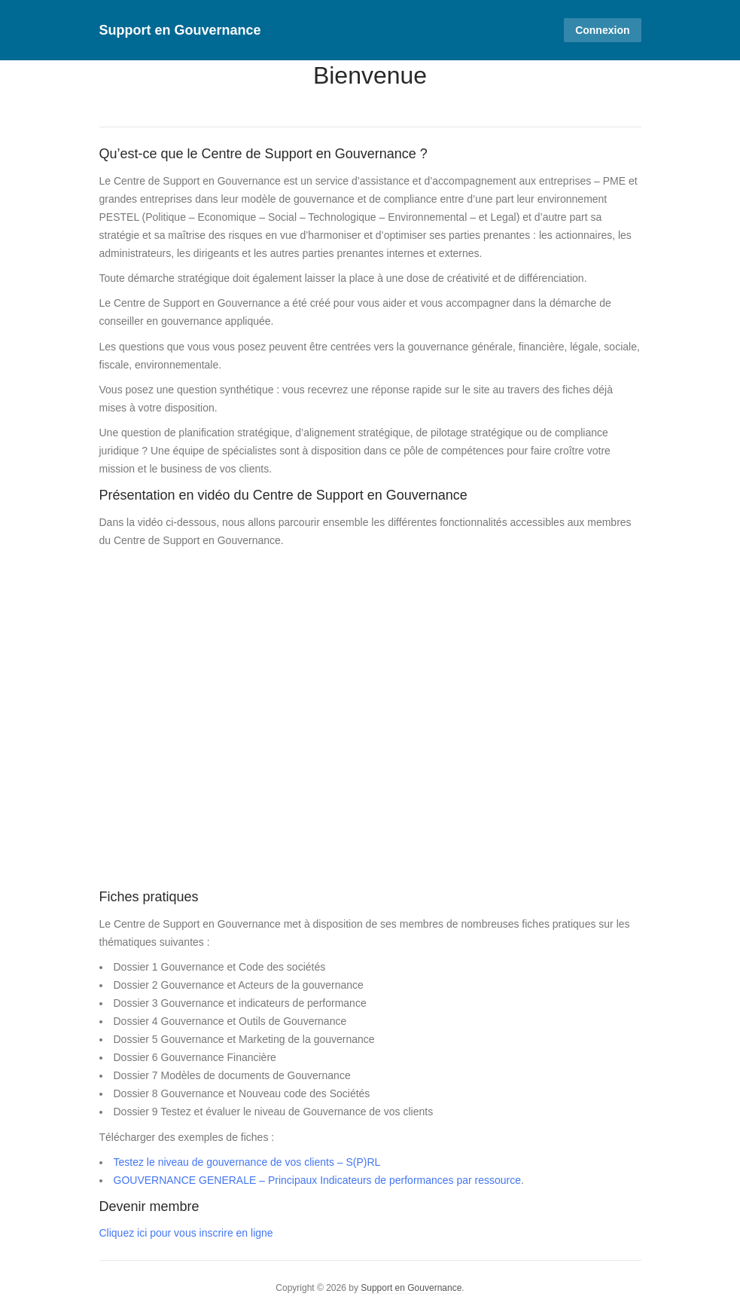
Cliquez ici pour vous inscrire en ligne (186, 1233)
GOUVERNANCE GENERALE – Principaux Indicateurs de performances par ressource (318, 1180)
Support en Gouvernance (180, 30)
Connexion (602, 30)
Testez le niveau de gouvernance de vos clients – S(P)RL (247, 1162)
